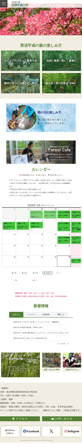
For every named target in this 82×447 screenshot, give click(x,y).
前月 (15, 284)
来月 (35, 284)
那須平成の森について (21, 363)
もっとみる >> (63, 348)
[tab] (16, 318)
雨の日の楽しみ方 (51, 116)
